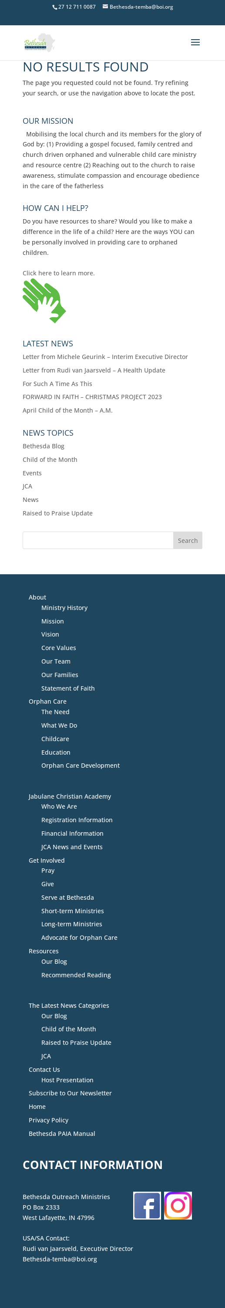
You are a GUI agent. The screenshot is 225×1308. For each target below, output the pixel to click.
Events (32, 473)
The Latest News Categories (69, 1005)
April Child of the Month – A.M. (68, 410)
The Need (55, 712)
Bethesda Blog (43, 446)
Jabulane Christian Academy (70, 796)
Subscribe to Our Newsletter (70, 1093)
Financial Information (72, 833)
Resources (44, 951)
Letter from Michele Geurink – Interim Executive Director (105, 356)
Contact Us (44, 1069)
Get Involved (47, 860)
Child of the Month (50, 459)
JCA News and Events (72, 847)
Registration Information (77, 820)
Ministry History (64, 607)
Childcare (55, 739)
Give (47, 884)
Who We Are (59, 806)
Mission (52, 621)
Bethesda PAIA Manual (62, 1133)
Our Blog (54, 961)
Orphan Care (48, 701)
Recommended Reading (76, 975)
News (31, 499)
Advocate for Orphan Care (79, 937)
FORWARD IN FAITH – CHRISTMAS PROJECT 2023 (92, 397)
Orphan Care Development (80, 765)
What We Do (59, 725)
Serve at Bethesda (67, 897)
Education (56, 752)
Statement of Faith (68, 688)
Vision (50, 634)
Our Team (56, 661)
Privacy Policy (48, 1120)
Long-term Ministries (71, 924)
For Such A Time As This (57, 384)
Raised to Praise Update (58, 513)
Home (37, 1106)
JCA (27, 486)
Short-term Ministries (72, 911)
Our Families (59, 675)
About (37, 597)
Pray (47, 870)
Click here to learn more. (59, 273)
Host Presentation (67, 1080)
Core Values (58, 648)
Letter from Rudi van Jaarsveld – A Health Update (94, 370)
